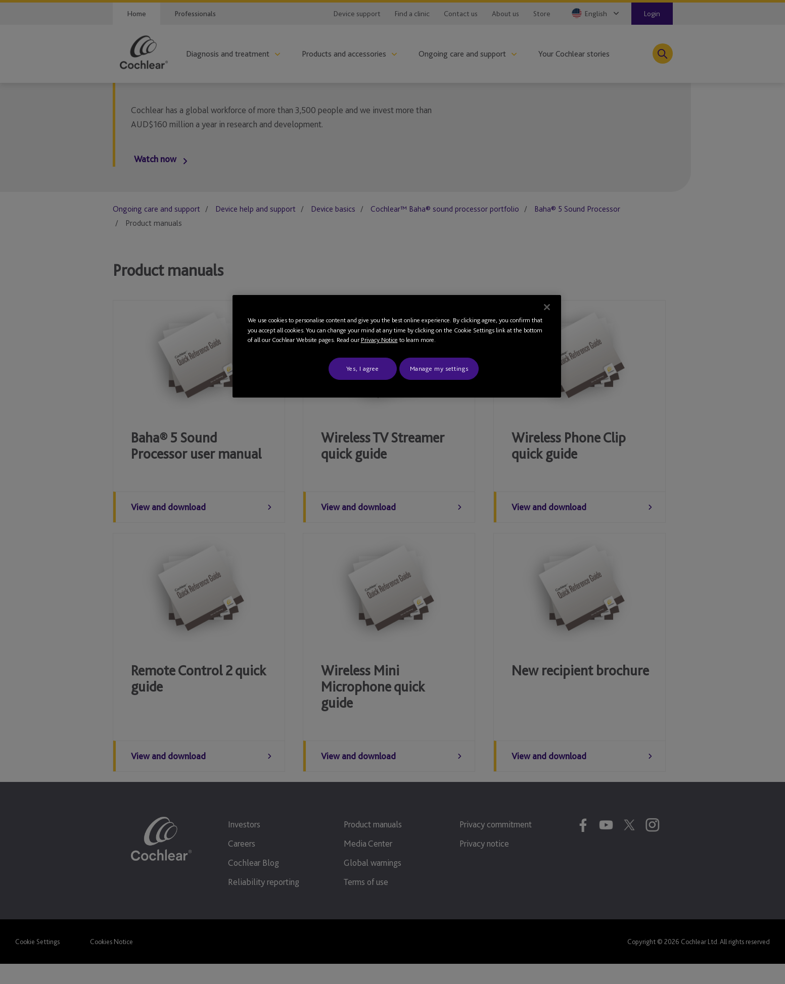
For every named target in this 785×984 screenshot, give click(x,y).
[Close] (547, 307)
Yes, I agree (362, 368)
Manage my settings (439, 368)
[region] (397, 346)
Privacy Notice (379, 339)
